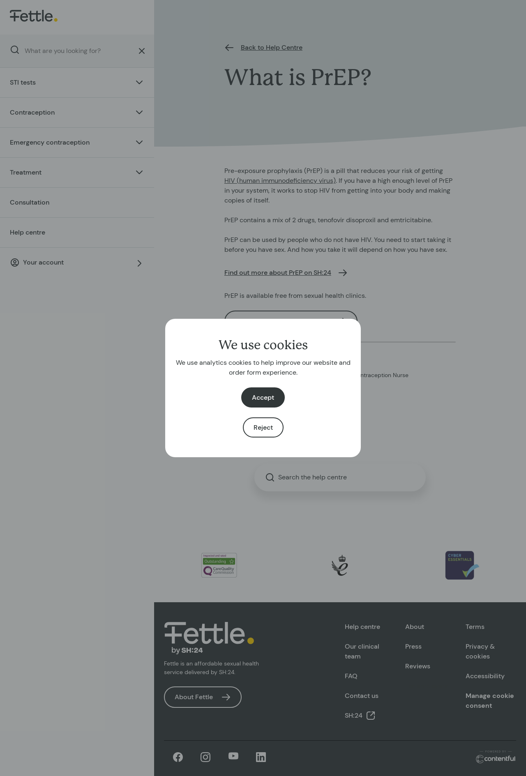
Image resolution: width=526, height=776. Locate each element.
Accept (263, 397)
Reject (263, 427)
